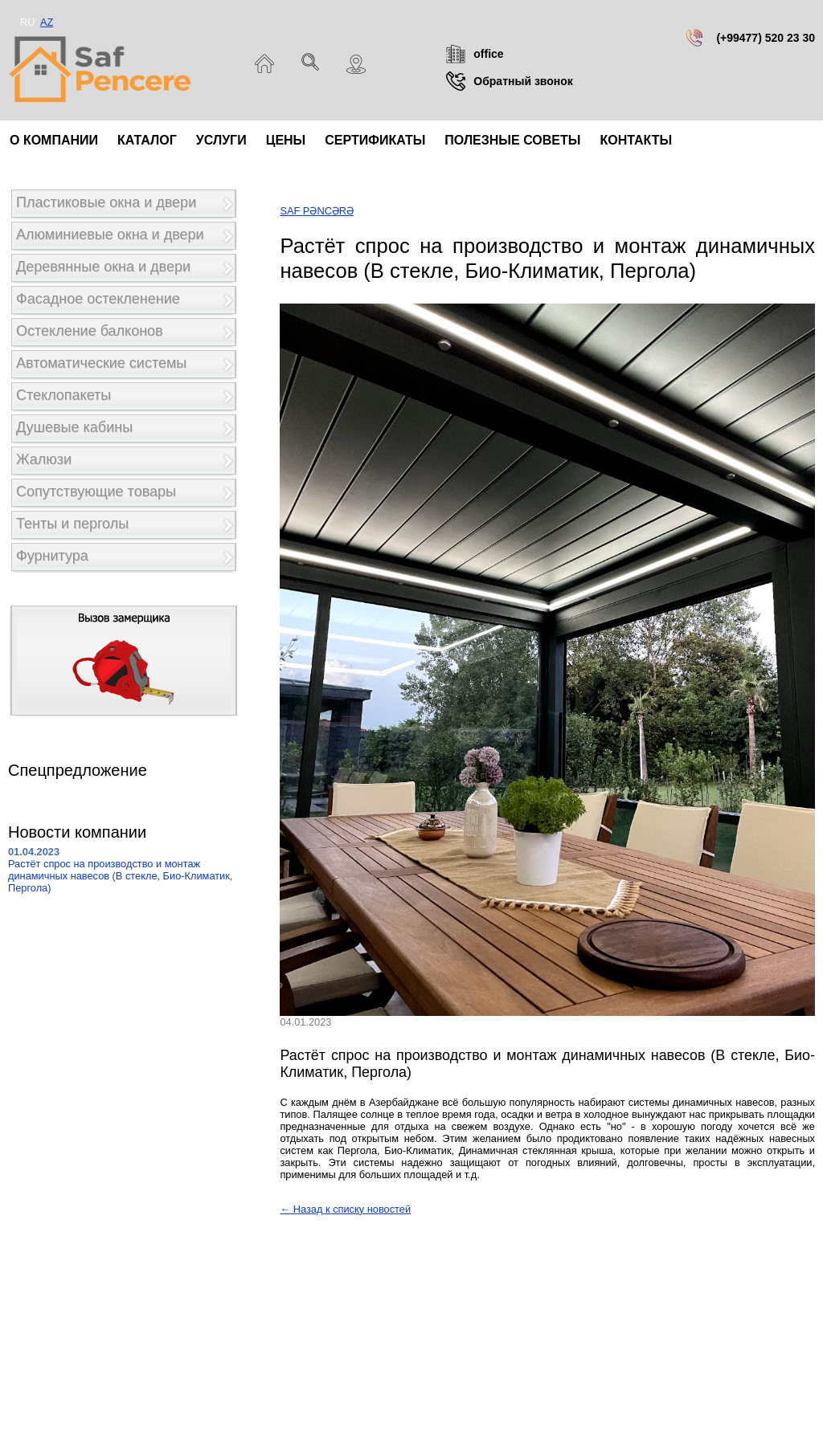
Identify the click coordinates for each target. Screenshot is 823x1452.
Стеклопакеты (63, 395)
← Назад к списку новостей (345, 1209)
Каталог (147, 140)
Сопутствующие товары (96, 491)
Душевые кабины (74, 427)
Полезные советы (512, 140)
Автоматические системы (101, 363)
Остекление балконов (89, 331)
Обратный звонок (523, 81)
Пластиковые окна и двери (106, 202)
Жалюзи (44, 459)
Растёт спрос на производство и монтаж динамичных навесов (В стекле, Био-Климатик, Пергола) (120, 876)
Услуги (221, 140)
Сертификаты (375, 140)
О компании (54, 140)
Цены (286, 140)
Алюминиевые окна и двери (110, 234)
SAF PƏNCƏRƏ (317, 211)
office (488, 53)
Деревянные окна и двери (103, 267)
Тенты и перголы (72, 524)
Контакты (636, 140)
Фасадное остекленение (98, 299)
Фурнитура (52, 556)
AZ (46, 22)
